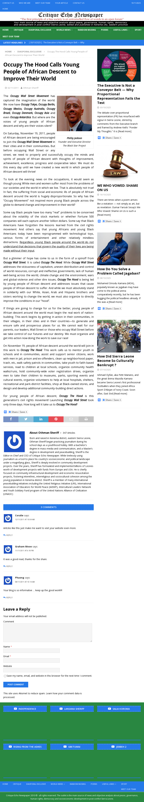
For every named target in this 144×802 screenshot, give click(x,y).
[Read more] (124, 131)
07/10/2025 (105, 369)
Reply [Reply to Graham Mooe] (9, 566)
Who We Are (24, 3)
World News (63, 29)
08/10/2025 (105, 278)
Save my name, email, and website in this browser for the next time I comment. (49, 675)
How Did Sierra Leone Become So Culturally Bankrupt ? (115, 360)
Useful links (120, 29)
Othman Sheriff (30, 87)
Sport (138, 29)
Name (7, 646)
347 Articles (69, 432)
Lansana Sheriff (74, 708)
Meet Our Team (42, 3)
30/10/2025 (105, 107)
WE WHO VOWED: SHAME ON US (117, 187)
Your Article (61, 3)
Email (6, 656)
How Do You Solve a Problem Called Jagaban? (118, 271)
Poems (104, 29)
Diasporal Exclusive (40, 29)
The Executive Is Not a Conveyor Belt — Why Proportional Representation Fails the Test (118, 94)
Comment (8, 621)
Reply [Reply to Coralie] (9, 535)
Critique (18, 29)
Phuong (19, 577)
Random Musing (87, 29)
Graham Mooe (23, 546)
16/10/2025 (105, 194)
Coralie (19, 515)
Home (5, 8)
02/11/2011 (13, 87)
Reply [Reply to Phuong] (9, 597)
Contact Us (8, 3)
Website (7, 666)
